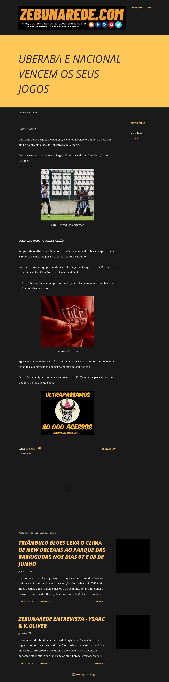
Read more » (100, 601)
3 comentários (42, 601)
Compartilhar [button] (138, 123)
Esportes (134, 138)
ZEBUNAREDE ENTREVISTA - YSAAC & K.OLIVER (61, 622)
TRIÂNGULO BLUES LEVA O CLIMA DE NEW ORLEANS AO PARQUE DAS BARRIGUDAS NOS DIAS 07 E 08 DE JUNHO (61, 553)
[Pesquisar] (137, 7)
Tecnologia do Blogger (84, 674)
